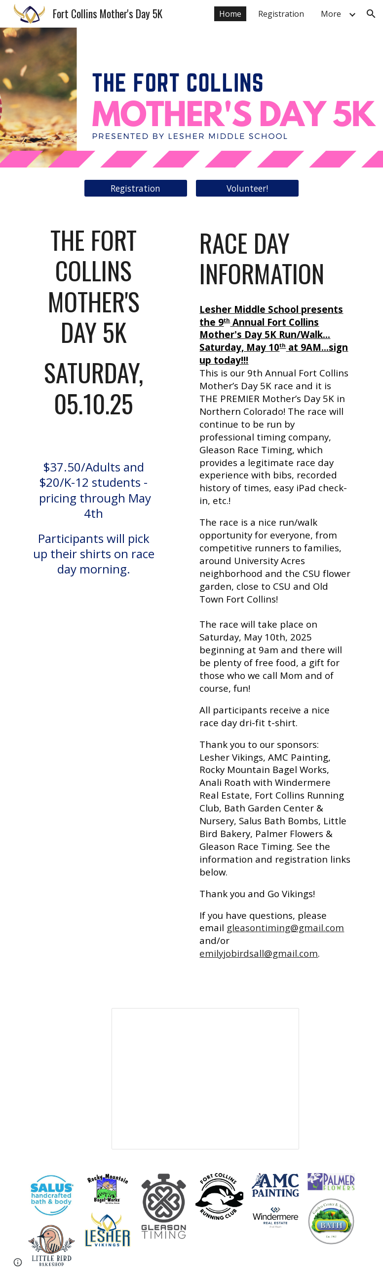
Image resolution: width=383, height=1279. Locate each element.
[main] (93, 414)
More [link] (331, 13)
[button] (371, 14)
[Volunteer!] (247, 188)
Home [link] (230, 13)
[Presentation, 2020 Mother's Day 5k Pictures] (205, 1078)
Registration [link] (281, 13)
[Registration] (135, 188)
